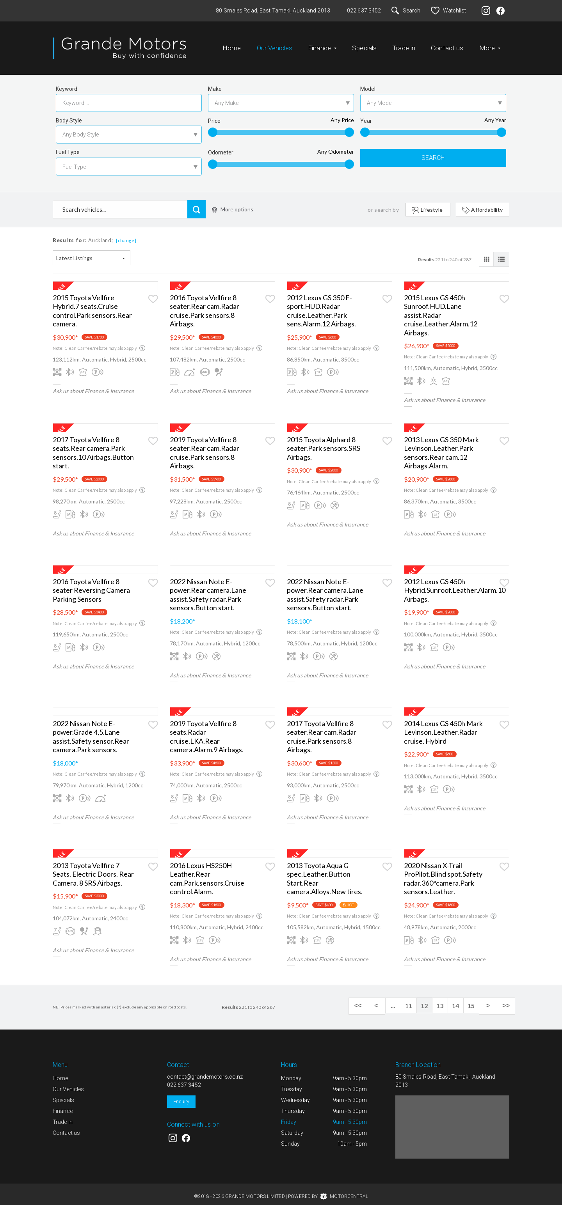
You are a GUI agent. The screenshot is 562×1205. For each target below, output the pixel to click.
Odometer (220, 146)
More (490, 45)
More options (232, 203)
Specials (364, 45)
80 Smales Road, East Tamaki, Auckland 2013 (273, 10)
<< (367, 999)
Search (405, 10)
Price (214, 115)
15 (476, 999)
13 (444, 999)
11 (413, 999)
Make (215, 83)
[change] (126, 234)
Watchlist (448, 10)
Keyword (66, 83)
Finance (322, 45)
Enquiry (181, 1095)
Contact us (447, 45)
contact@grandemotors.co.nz (205, 1070)
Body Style (69, 114)
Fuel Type (68, 146)
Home (231, 45)
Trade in (403, 45)
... (398, 999)
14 (460, 999)
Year (366, 115)
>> (507, 999)
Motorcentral (344, 1190)
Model (367, 83)
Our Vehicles (275, 45)
